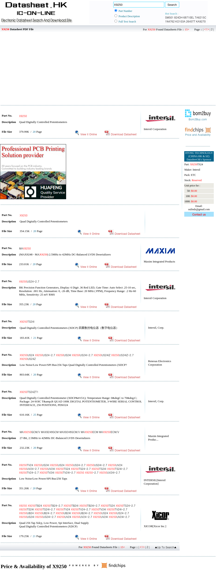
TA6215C (200, 17)
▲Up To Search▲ (166, 547)
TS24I (27, 321)
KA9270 (201, 21)
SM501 (169, 17)
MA (25, 248)
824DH (178, 17)
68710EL (188, 17)
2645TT (190, 21)
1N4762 (170, 21)
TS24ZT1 (29, 392)
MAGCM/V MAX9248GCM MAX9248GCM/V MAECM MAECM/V (69, 432)
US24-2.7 (29, 281)
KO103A (180, 21)
